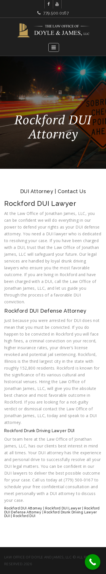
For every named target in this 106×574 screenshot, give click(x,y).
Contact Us (72, 191)
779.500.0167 (56, 13)
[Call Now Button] (92, 562)
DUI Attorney (36, 191)
